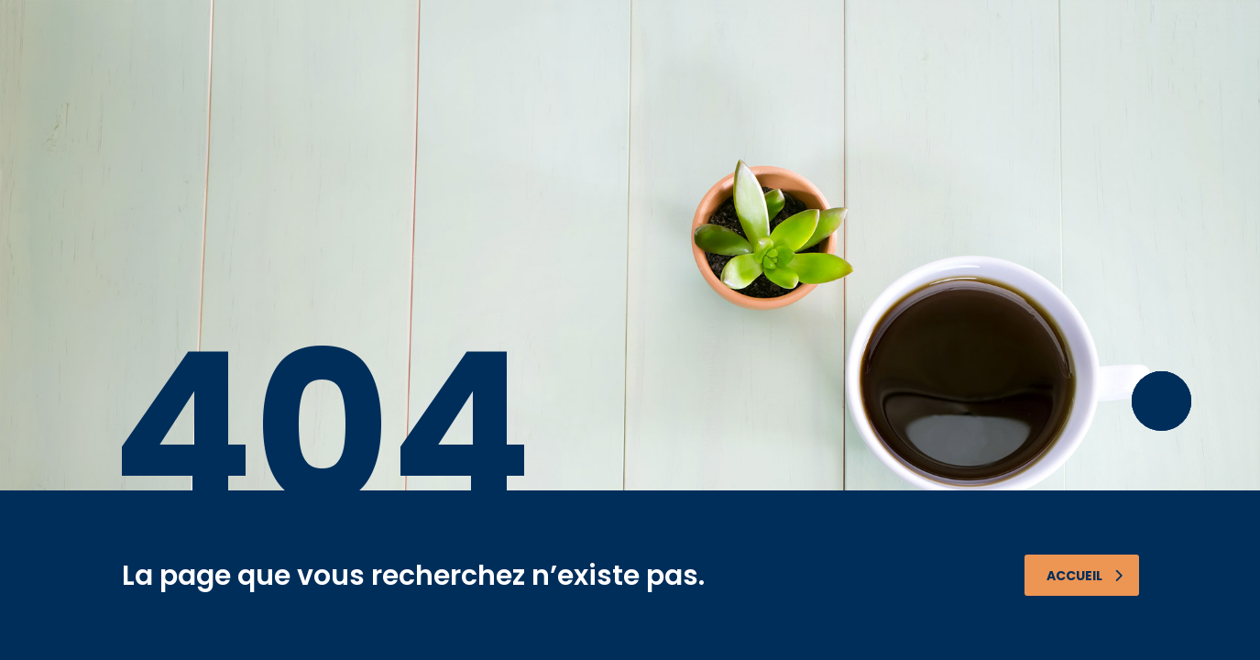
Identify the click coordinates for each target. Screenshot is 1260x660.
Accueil (1084, 575)
